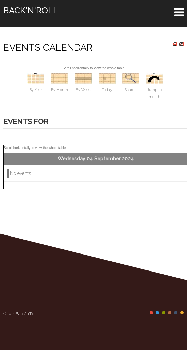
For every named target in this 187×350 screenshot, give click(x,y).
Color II (157, 312)
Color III (163, 312)
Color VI (182, 312)
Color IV (169, 312)
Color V (175, 312)
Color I (151, 312)
